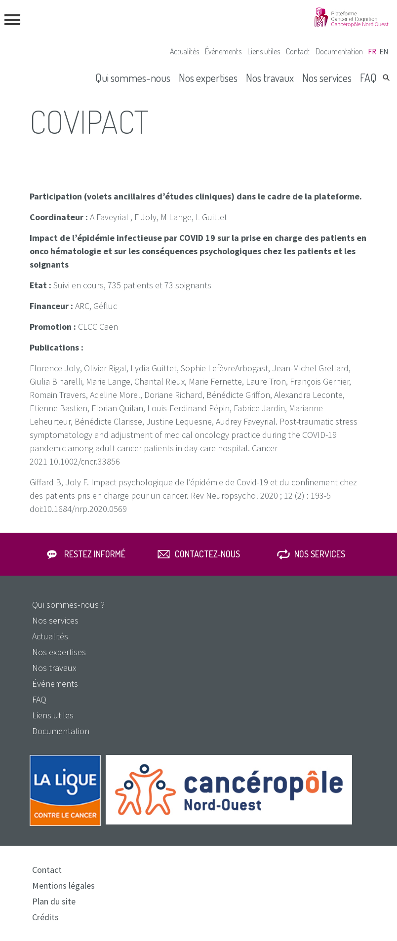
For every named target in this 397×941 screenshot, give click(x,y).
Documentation (339, 51)
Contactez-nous (207, 554)
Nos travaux (270, 77)
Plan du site (54, 901)
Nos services (327, 77)
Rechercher (386, 77)
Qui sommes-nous (132, 77)
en (383, 51)
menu (12, 19)
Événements (223, 51)
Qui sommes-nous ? (68, 604)
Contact (298, 51)
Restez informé (94, 554)
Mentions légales (63, 885)
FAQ (368, 77)
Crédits (45, 917)
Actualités (184, 51)
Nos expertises (208, 77)
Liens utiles (263, 51)
